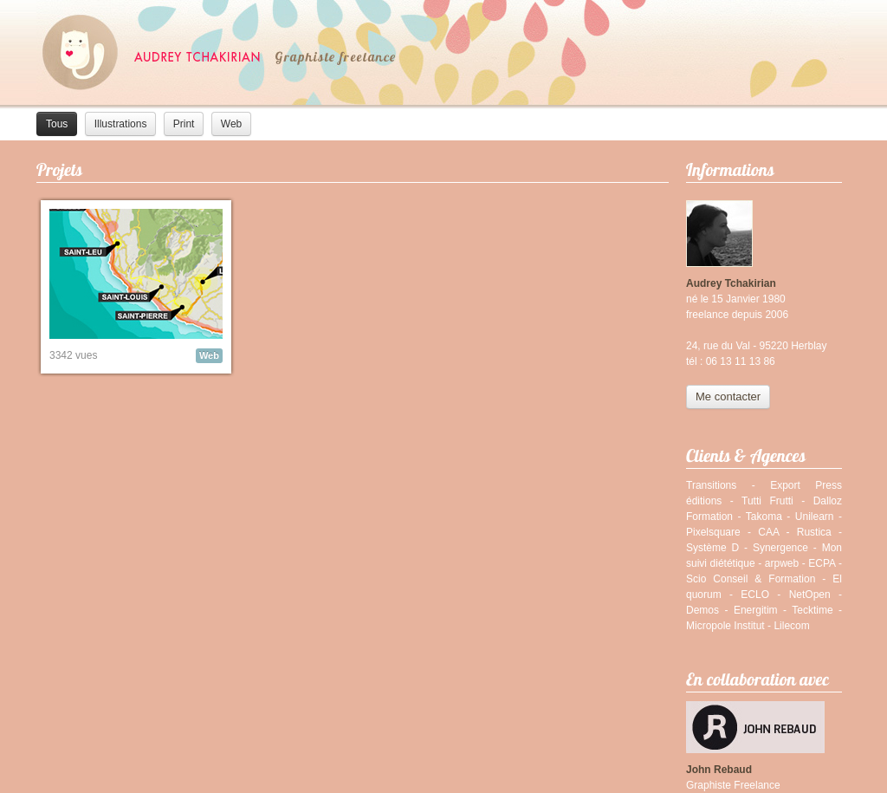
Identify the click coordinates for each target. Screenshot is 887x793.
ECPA (821, 563)
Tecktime (812, 610)
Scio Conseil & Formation (750, 579)
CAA (768, 532)
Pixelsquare (713, 532)
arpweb (782, 563)
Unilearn (814, 516)
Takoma (764, 516)
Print (184, 124)
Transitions (711, 485)
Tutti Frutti (767, 501)
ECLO (755, 594)
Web (231, 124)
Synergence (780, 548)
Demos (702, 610)
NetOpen (810, 594)
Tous (57, 124)
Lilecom (791, 626)
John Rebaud (719, 770)
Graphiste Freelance (733, 785)
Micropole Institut (725, 626)
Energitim (756, 610)
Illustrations (120, 124)
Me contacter (728, 396)
